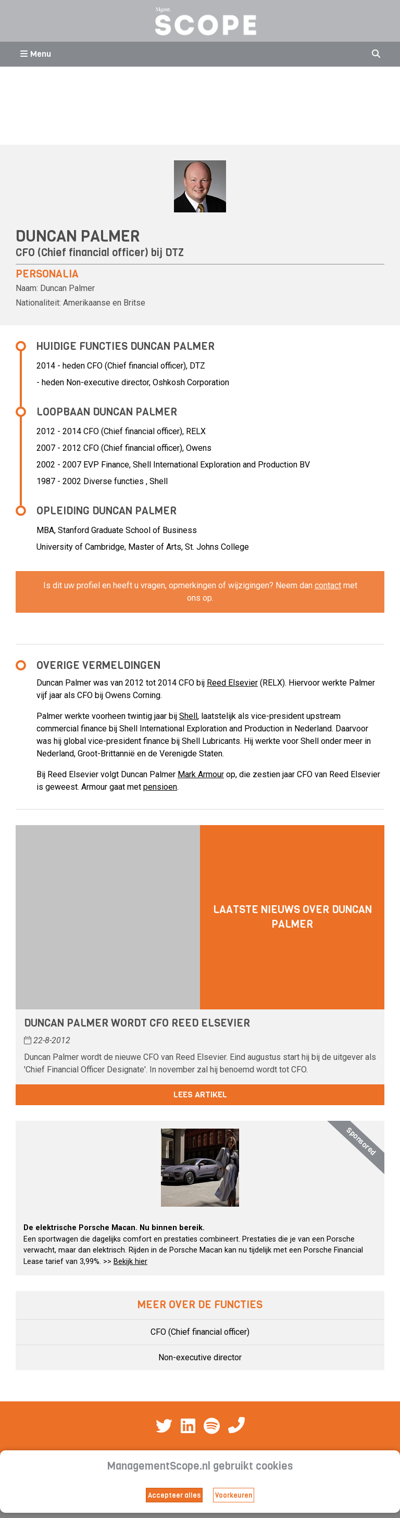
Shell (188, 716)
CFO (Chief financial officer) (200, 1332)
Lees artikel (200, 1094)
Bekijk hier (130, 1261)
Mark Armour (201, 774)
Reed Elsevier (232, 683)
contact (328, 585)
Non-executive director (200, 1357)
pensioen (160, 787)
